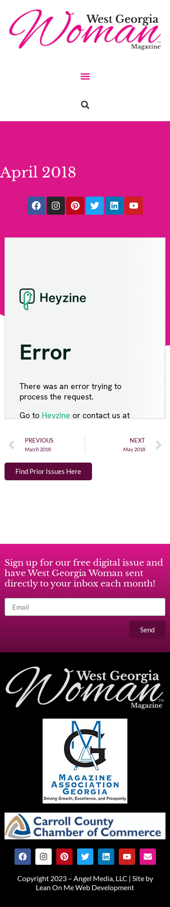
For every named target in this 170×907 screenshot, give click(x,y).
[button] (85, 76)
